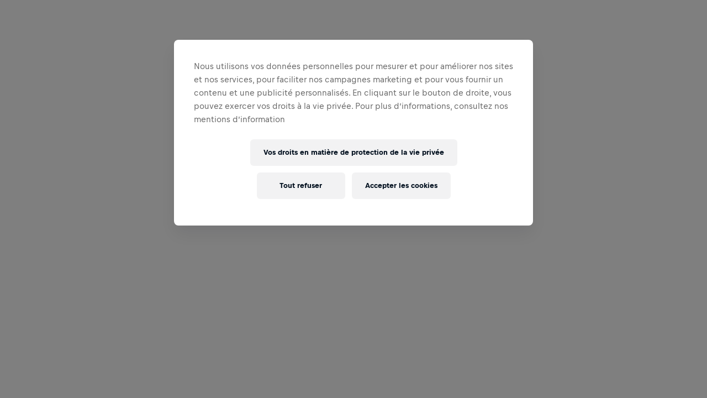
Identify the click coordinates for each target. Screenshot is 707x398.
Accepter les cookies (401, 185)
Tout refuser (300, 185)
